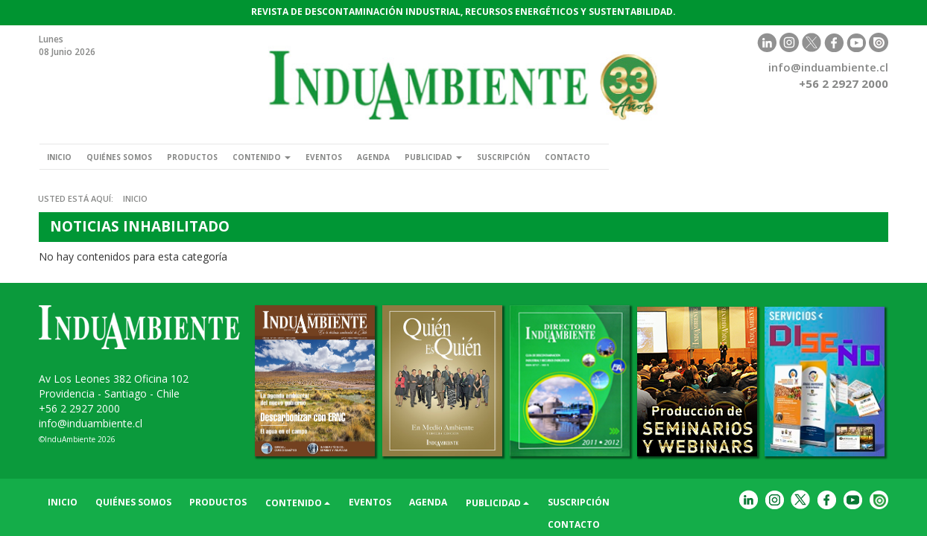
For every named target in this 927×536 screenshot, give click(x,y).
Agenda (429, 156)
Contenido (298, 156)
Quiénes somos (134, 156)
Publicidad (498, 156)
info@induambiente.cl (828, 67)
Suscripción (579, 156)
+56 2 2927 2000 (79, 408)
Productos (218, 156)
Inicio (63, 156)
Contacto (654, 156)
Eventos (370, 156)
